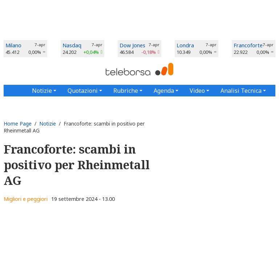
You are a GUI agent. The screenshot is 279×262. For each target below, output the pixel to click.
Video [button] (197, 91)
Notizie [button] (42, 91)
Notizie (47, 123)
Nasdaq (71, 45)
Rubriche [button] (125, 91)
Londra (185, 45)
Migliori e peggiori (26, 198)
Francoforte (248, 45)
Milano (13, 45)
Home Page (18, 123)
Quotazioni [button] (83, 91)
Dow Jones (132, 45)
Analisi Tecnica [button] (241, 91)
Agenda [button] (164, 91)
